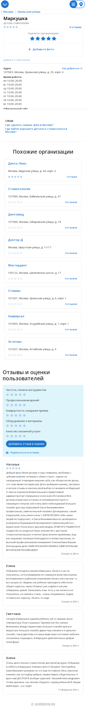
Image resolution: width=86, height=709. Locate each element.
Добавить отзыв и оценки (26, 443)
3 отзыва (72, 176)
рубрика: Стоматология (17, 59)
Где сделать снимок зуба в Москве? (29, 125)
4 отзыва (75, 27)
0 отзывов (71, 202)
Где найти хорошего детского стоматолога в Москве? (36, 130)
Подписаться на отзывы (24, 452)
